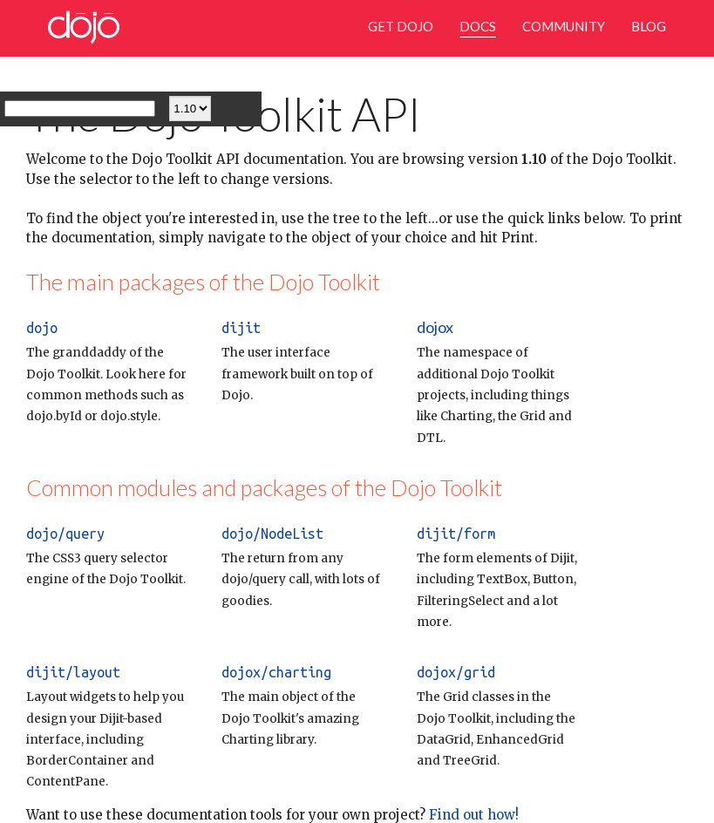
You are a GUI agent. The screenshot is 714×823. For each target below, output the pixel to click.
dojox (435, 327)
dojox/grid (456, 672)
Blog (648, 26)
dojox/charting (276, 672)
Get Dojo (400, 26)
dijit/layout (73, 672)
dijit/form (456, 533)
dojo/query (65, 533)
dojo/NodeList (272, 533)
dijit (241, 328)
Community (563, 26)
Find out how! (472, 814)
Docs (477, 26)
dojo (42, 328)
